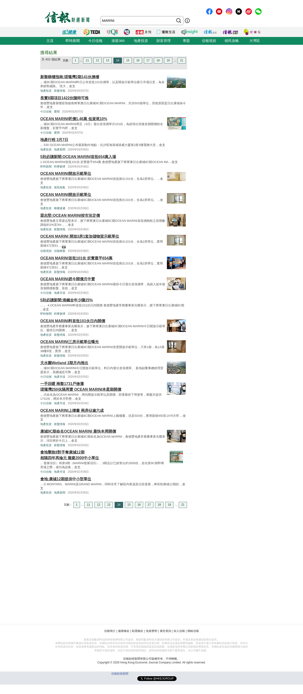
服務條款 (123, 631)
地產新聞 (59, 149)
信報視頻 (209, 41)
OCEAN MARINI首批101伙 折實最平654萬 (76, 258)
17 (148, 60)
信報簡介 (110, 631)
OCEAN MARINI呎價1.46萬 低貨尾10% (73, 119)
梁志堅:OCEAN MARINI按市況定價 (70, 215)
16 (137, 60)
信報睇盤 (59, 251)
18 (158, 60)
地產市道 (59, 293)
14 (117, 60)
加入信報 (179, 631)
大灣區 (254, 41)
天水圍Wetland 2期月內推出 (64, 363)
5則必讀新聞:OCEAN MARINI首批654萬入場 (78, 157)
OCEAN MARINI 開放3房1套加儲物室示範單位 (79, 236)
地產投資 (141, 41)
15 (127, 60)
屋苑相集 (59, 187)
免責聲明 (151, 631)
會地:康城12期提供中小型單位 (65, 479)
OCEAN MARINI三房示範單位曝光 (69, 342)
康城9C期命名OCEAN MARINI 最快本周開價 (78, 431)
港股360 (118, 41)
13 (107, 60)
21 (181, 60)
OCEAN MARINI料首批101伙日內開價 (72, 321)
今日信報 (95, 41)
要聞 (57, 111)
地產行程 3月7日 (54, 140)
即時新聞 (73, 41)
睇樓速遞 (59, 208)
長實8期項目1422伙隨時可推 (64, 98)
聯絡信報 (193, 631)
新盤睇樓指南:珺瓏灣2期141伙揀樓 (69, 77)
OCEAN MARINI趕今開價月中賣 (67, 279)
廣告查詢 (165, 631)
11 (87, 60)
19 (168, 60)
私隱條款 (137, 631)
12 (97, 60)
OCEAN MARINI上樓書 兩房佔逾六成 (72, 410)
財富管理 (163, 41)
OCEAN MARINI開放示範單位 (65, 174)
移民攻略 (232, 41)
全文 (72, 86)
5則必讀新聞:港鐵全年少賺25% (66, 300)
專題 (186, 41)
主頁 (49, 41)
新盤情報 (59, 90)
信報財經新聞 (119, 673)
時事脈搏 (59, 166)
